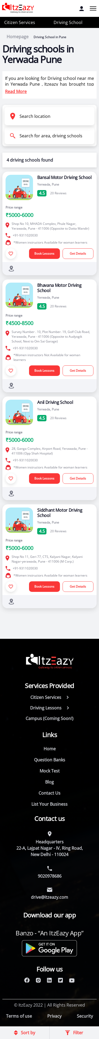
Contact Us (49, 793)
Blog (49, 782)
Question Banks (49, 760)
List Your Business (49, 804)
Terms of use (19, 1016)
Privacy (54, 1016)
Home (50, 749)
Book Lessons (44, 253)
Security (85, 1016)
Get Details (78, 253)
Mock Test (50, 771)
